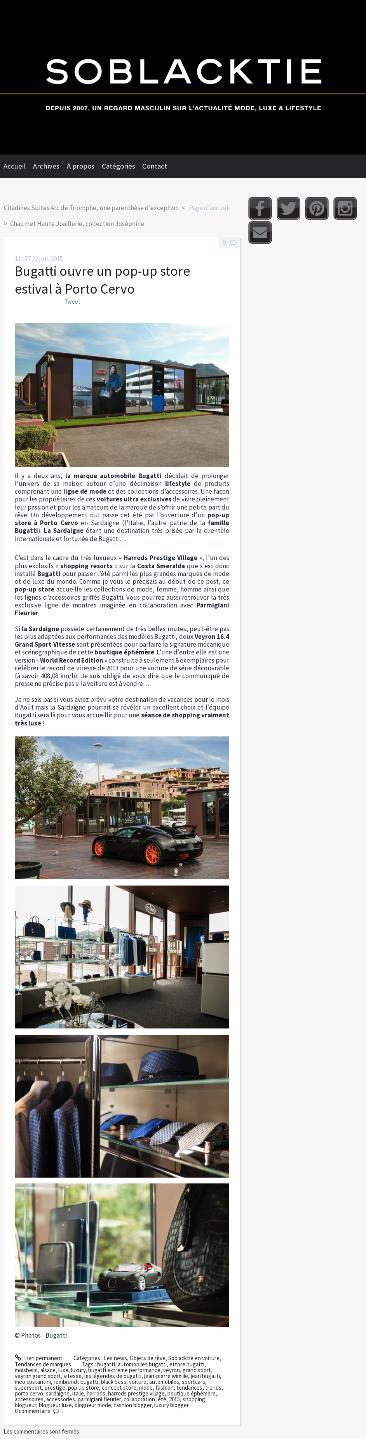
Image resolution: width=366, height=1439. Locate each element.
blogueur (25, 1405)
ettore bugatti (186, 1364)
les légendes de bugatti (112, 1376)
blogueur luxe (55, 1405)
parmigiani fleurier (99, 1399)
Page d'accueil (209, 208)
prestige (55, 1387)
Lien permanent (39, 1358)
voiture (137, 1381)
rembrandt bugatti (76, 1381)
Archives (46, 166)
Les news (115, 1358)
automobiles (164, 1381)
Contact (154, 166)
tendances (189, 1387)
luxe (63, 1370)
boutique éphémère (191, 1393)
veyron (171, 1370)
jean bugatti (205, 1376)
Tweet (72, 301)
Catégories (118, 166)
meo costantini (33, 1381)
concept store (119, 1387)
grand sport (197, 1370)
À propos (80, 166)
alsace (48, 1370)
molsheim (26, 1370)
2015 (174, 1399)
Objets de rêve (148, 1358)
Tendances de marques (43, 1364)
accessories (60, 1399)
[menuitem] (18, 166)
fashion (164, 1387)
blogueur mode (93, 1405)
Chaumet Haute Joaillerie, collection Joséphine (77, 223)
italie (78, 1393)
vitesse (73, 1376)
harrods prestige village (136, 1393)
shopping (194, 1399)
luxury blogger (171, 1405)
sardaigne (58, 1393)
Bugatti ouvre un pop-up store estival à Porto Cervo (102, 280)
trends (213, 1387)
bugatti (106, 1364)
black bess (113, 1381)
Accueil (14, 166)
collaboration (139, 1399)
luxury (78, 1370)
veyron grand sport (38, 1376)
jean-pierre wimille (166, 1376)
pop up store (83, 1387)
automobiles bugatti (142, 1364)
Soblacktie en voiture (194, 1358)
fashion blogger (133, 1405)
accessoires (29, 1399)
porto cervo (29, 1393)
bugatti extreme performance (124, 1370)
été (162, 1399)
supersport (28, 1387)
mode (146, 1387)
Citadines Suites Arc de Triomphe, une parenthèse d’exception (91, 208)
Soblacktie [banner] (183, 77)
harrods (96, 1393)
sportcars (193, 1381)
